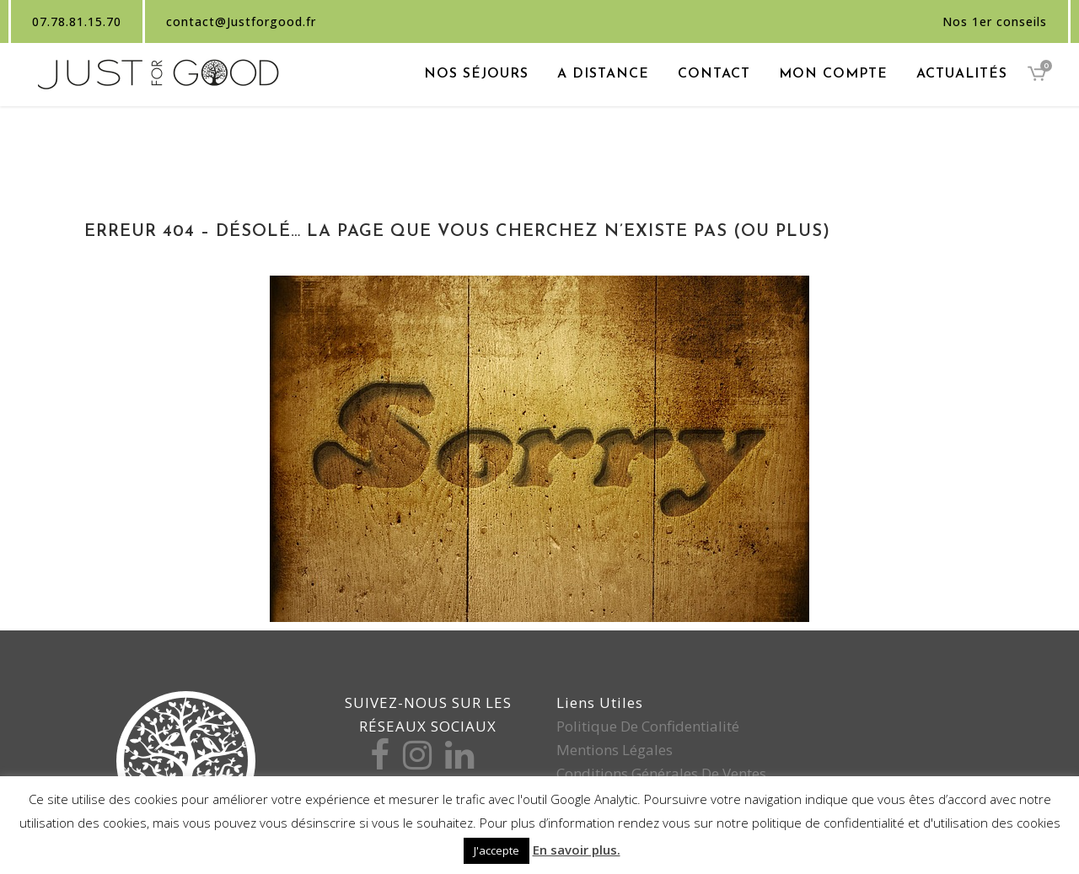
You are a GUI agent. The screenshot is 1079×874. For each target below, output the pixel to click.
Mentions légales (614, 749)
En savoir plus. (576, 849)
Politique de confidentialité (647, 726)
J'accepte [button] (496, 850)
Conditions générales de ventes (661, 773)
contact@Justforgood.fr (241, 21)
